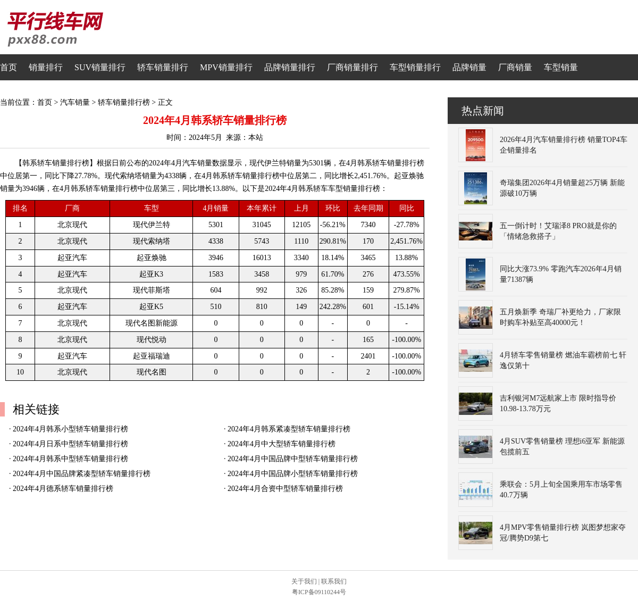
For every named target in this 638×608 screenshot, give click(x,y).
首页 (8, 67)
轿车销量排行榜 (124, 102)
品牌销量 (469, 67)
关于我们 (304, 581)
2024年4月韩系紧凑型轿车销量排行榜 (289, 429)
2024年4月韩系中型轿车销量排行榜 (70, 459)
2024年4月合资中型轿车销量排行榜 (285, 489)
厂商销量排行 (352, 67)
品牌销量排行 (289, 67)
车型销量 (561, 67)
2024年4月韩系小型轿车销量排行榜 (70, 429)
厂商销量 (515, 67)
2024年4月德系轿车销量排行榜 (63, 489)
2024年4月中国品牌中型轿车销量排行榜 (293, 459)
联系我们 (334, 581)
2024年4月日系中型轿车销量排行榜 (70, 444)
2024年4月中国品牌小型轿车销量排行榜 (293, 474)
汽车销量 (75, 102)
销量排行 (46, 67)
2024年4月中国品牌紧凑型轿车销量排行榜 (81, 474)
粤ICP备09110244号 (319, 592)
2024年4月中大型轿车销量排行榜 (281, 444)
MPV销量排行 (226, 67)
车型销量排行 (415, 67)
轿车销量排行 (162, 67)
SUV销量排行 (99, 67)
